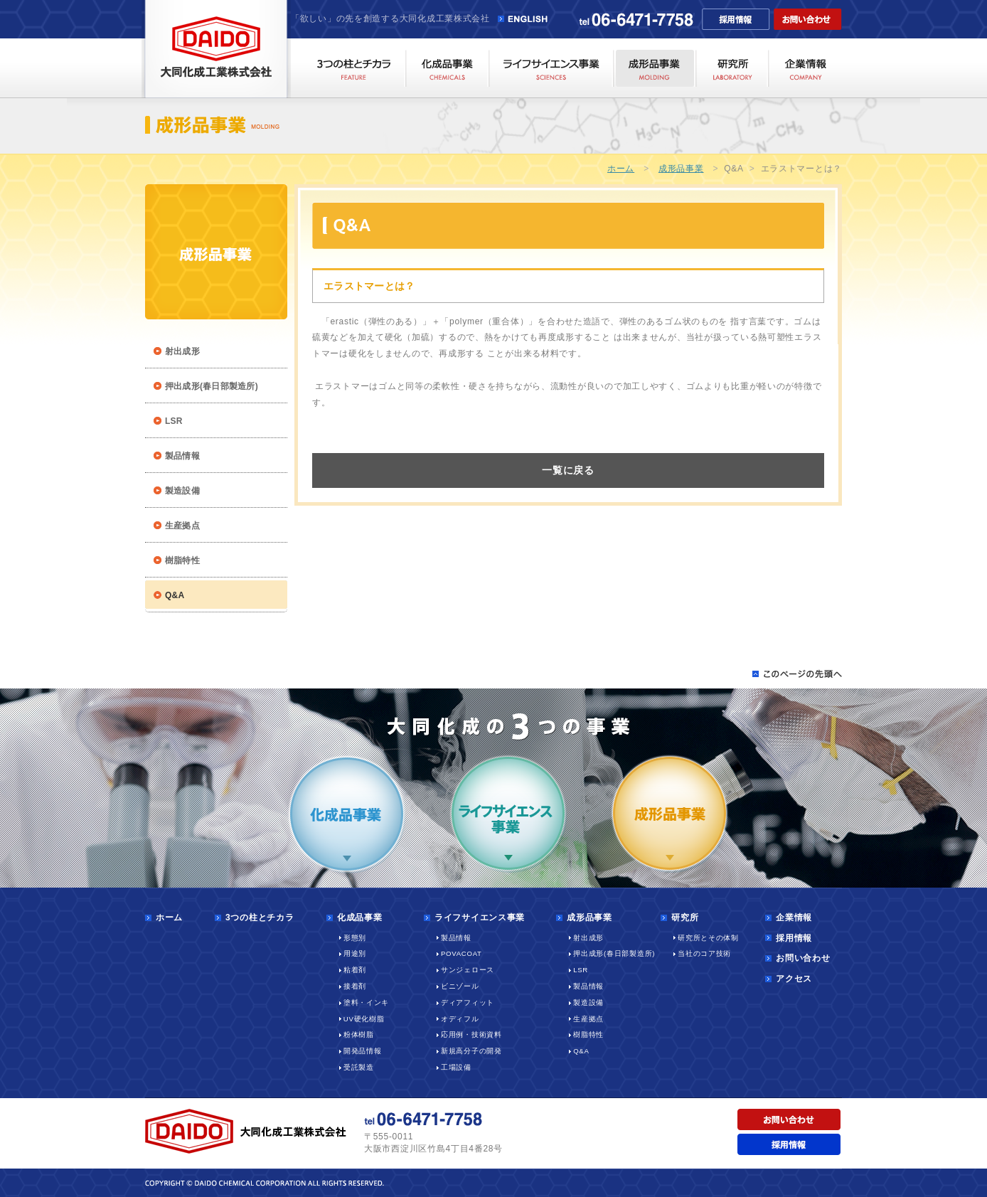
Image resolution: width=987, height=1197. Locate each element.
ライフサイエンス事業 (479, 917)
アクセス (794, 979)
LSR (174, 421)
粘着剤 (354, 970)
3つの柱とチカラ (259, 917)
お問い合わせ (803, 958)
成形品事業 (681, 169)
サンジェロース (467, 970)
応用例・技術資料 (471, 1034)
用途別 (354, 953)
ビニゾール (460, 986)
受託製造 (358, 1067)
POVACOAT (461, 953)
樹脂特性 (182, 560)
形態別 (354, 938)
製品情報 (182, 456)
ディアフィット (467, 1002)
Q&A (581, 1051)
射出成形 (182, 351)
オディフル (460, 1019)
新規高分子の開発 (471, 1051)
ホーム (620, 169)
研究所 (684, 917)
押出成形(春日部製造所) (211, 386)
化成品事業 (360, 917)
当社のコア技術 (704, 953)
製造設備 (182, 491)
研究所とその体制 (708, 938)
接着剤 (354, 986)
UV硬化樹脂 (364, 1019)
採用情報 (794, 938)
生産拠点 (182, 526)
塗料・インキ (366, 1002)
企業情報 (794, 917)
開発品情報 (362, 1051)
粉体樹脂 (358, 1034)
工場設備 (456, 1067)
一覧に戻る (568, 470)
